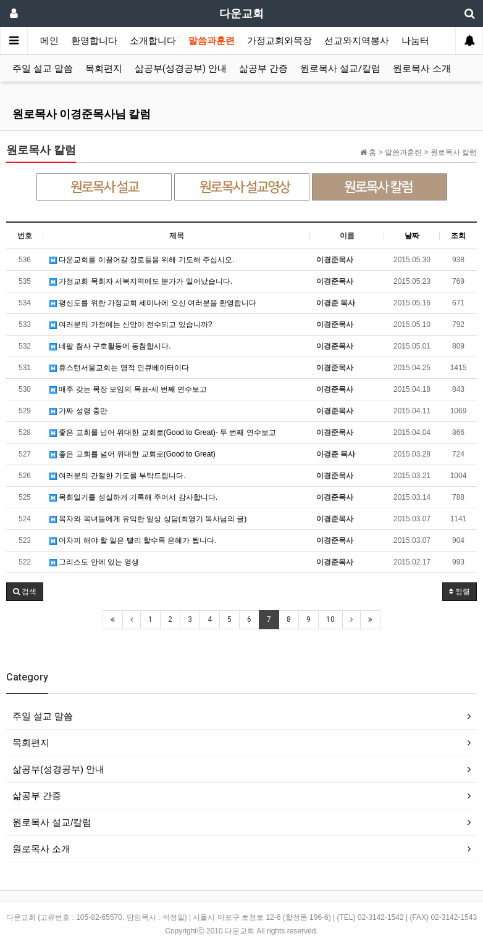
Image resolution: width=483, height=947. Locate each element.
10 (330, 619)
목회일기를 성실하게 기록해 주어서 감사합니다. (133, 497)
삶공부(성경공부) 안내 (181, 68)
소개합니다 (153, 40)
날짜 (412, 235)
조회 (458, 235)
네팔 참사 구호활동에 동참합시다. (110, 346)
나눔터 (415, 40)
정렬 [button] (459, 591)
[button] (24, 591)
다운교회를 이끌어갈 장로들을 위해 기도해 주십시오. (141, 259)
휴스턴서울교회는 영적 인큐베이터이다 (119, 367)
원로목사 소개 (422, 68)
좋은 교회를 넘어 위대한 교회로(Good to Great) (132, 454)
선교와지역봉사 (356, 40)
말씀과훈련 (211, 40)
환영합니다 (94, 40)
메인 (49, 40)
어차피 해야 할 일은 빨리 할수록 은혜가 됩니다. (132, 540)
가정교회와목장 (279, 40)
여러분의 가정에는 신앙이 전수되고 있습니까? (130, 324)
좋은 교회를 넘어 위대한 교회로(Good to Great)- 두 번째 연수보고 (162, 432)
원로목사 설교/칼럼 (340, 68)
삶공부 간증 (263, 68)
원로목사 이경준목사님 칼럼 (81, 113)
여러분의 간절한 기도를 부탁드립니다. (117, 475)
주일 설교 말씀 (42, 68)
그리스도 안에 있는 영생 (94, 562)
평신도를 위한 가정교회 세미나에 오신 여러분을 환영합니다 (152, 303)
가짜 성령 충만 (78, 411)
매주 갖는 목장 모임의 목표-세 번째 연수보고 (128, 389)
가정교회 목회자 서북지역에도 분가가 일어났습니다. (140, 281)
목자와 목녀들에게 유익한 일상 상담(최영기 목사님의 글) (147, 519)
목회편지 (103, 68)
